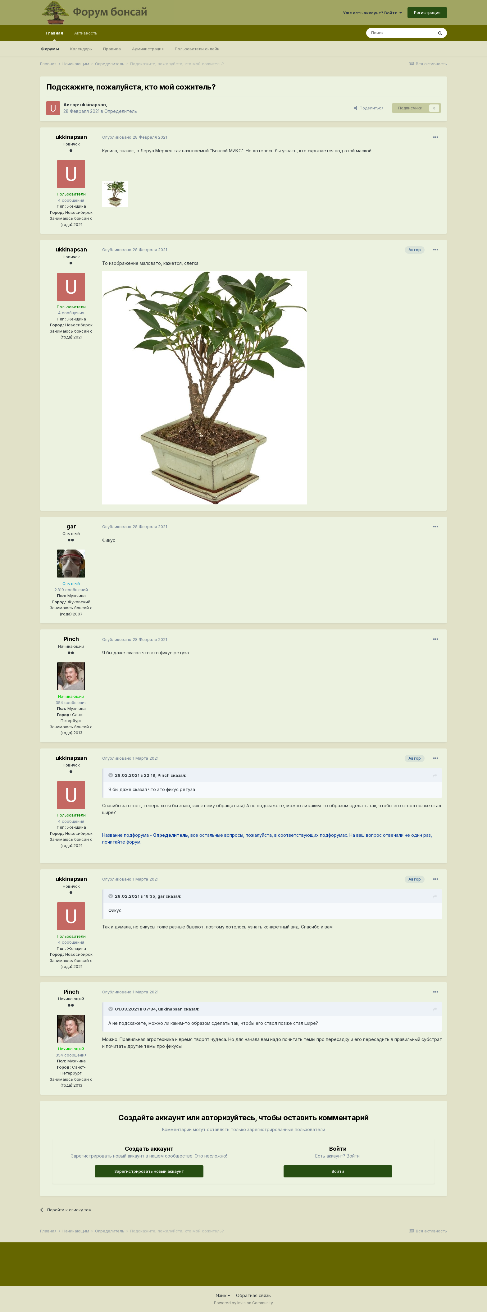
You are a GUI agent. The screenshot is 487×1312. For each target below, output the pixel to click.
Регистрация (427, 12)
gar (71, 526)
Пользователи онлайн (197, 48)
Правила (112, 48)
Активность (85, 32)
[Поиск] (399, 33)
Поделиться (369, 107)
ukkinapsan (93, 104)
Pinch (71, 639)
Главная (54, 35)
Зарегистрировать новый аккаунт (149, 1171)
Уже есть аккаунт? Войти (372, 12)
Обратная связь (253, 1295)
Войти (338, 1171)
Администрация (148, 48)
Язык (223, 1295)
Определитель (120, 111)
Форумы (50, 48)
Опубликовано (134, 137)
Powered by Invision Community (243, 1302)
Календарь (81, 48)
